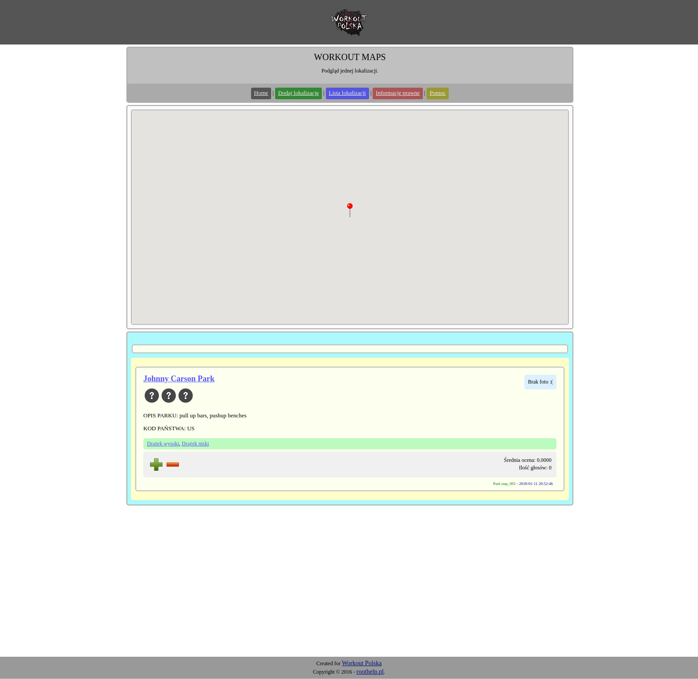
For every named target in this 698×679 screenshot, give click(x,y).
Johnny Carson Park (179, 378)
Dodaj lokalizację (298, 92)
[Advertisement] (349, 590)
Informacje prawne (398, 92)
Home (261, 92)
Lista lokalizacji (347, 92)
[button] (350, 210)
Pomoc (438, 92)
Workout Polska (361, 663)
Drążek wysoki (163, 444)
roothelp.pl (370, 671)
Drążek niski (195, 444)
